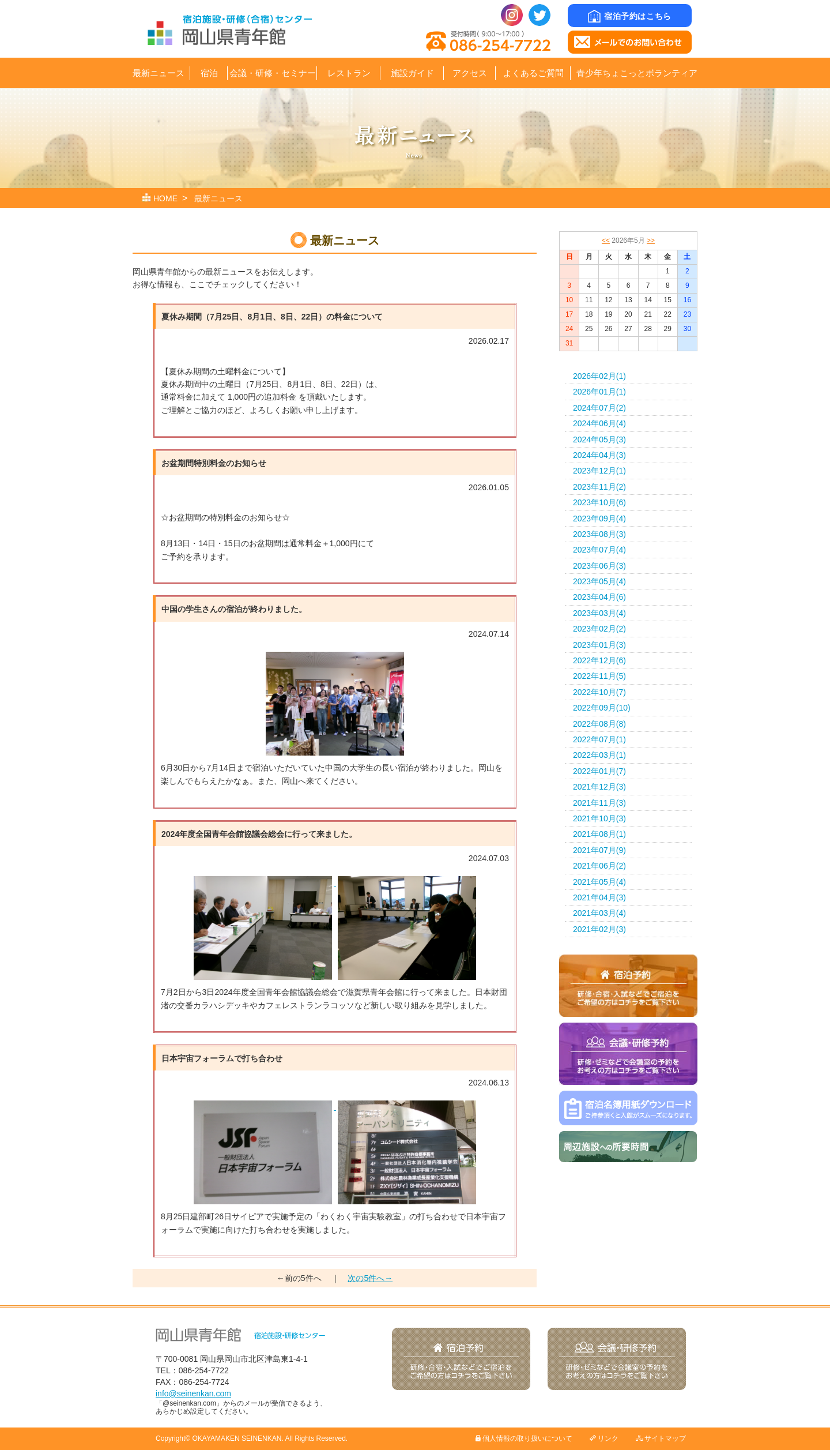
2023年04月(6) (599, 597)
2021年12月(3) (599, 786)
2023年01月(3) (599, 644)
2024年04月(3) (599, 455)
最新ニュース (158, 73)
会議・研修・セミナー (272, 73)
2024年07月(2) (599, 407)
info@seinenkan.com (193, 1393)
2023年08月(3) (599, 534)
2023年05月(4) (599, 581)
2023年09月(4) (599, 518)
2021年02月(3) (599, 929)
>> (651, 240)
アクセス (469, 73)
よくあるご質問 (533, 73)
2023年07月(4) (599, 549)
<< (606, 240)
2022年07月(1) (599, 739)
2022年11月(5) (599, 676)
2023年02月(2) (599, 628)
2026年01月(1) (599, 391)
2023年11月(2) (599, 486)
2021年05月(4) (599, 881)
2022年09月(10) (602, 707)
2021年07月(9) (599, 850)
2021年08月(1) (599, 834)
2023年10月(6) (599, 502)
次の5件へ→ (370, 1278)
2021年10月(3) (599, 818)
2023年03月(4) (599, 613)
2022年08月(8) (599, 723)
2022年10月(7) (599, 692)
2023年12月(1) (599, 470)
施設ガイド (412, 73)
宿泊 (209, 73)
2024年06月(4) (599, 423)
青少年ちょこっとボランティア (636, 73)
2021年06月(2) (599, 865)
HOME (165, 198)
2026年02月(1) (599, 376)
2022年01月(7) (599, 771)
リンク (604, 1438)
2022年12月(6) (599, 660)
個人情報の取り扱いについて (524, 1438)
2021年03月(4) (599, 913)
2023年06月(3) (599, 565)
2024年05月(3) (599, 439)
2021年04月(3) (599, 897)
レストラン (349, 73)
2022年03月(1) (599, 755)
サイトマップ (661, 1438)
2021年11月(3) (599, 802)
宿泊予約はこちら (629, 16)
